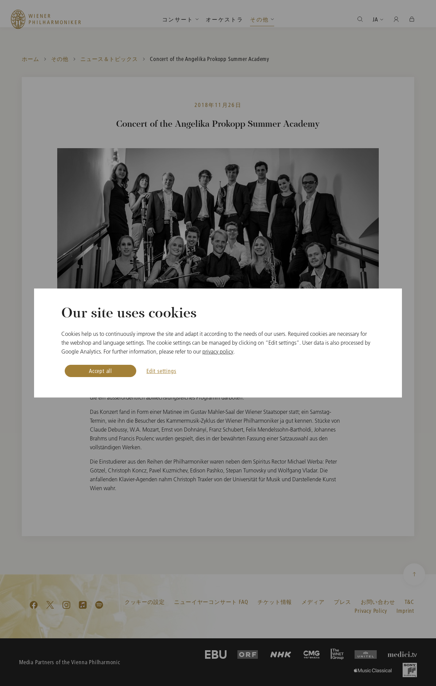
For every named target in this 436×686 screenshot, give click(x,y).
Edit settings (161, 370)
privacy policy (217, 351)
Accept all (100, 370)
